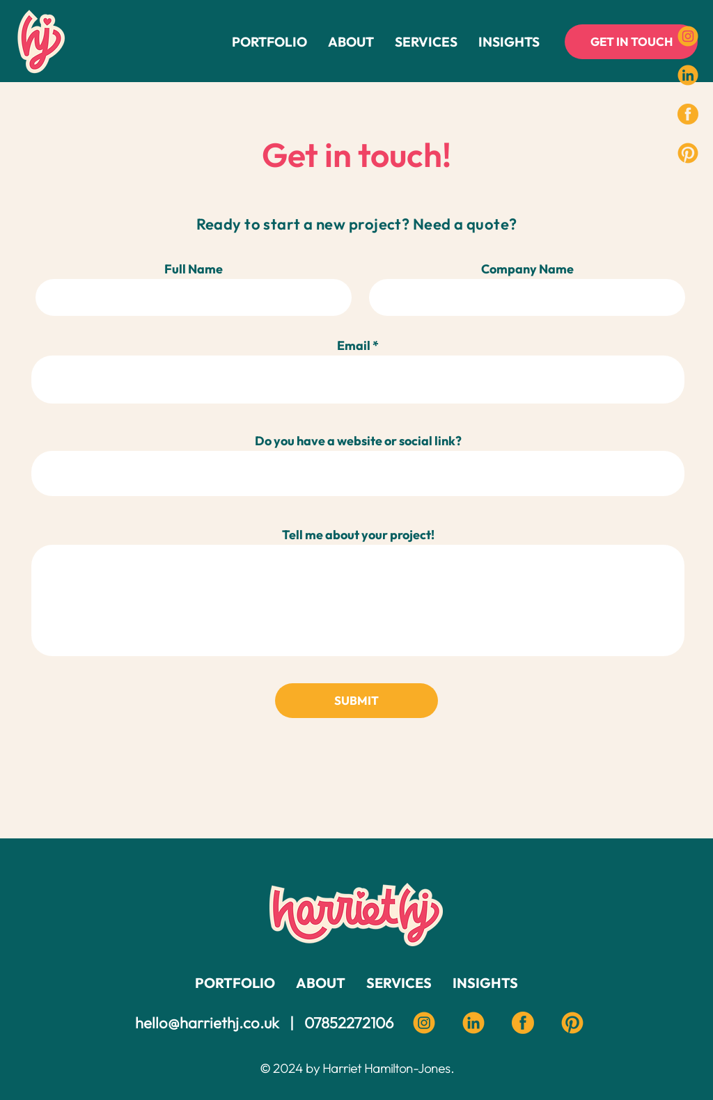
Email (353, 346)
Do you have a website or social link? (358, 441)
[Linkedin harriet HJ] (473, 1023)
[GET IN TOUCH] (631, 41)
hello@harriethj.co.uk (207, 1023)
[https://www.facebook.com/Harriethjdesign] (687, 114)
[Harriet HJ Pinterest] (687, 153)
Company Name (527, 269)
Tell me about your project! (358, 535)
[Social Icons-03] (687, 75)
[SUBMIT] (356, 700)
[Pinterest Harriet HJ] (572, 1023)
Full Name (193, 269)
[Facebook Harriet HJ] (523, 1023)
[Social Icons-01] (687, 36)
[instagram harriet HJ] (424, 1023)
